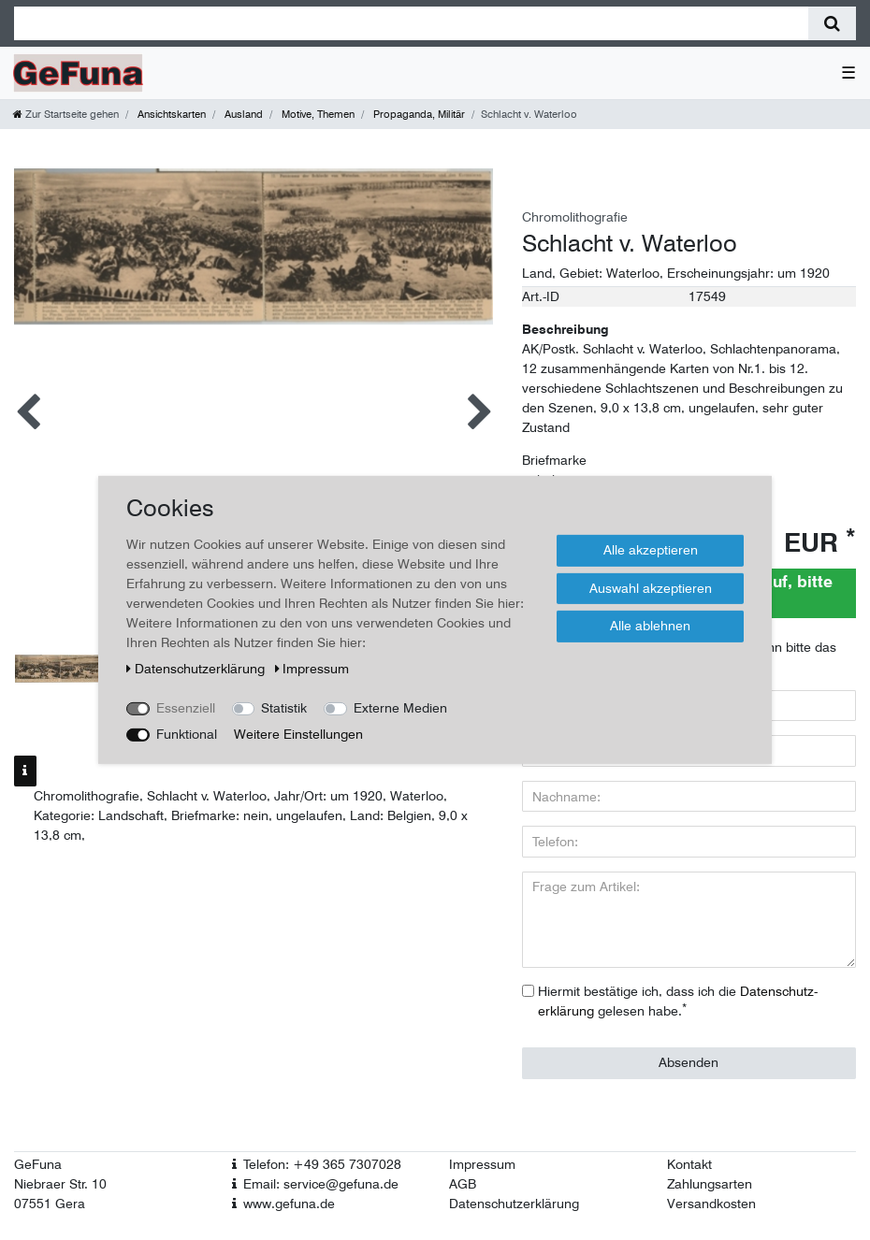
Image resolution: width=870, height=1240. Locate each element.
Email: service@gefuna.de (321, 1183)
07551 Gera (49, 1203)
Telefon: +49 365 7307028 (322, 1164)
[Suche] (832, 23)
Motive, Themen (317, 114)
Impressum (482, 1164)
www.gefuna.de (289, 1203)
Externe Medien (400, 707)
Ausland (242, 114)
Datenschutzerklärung (514, 1203)
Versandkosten (711, 1203)
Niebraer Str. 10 (60, 1183)
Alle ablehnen (650, 625)
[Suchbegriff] (411, 23)
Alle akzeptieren (650, 549)
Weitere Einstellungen (298, 734)
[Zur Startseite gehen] (66, 114)
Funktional (186, 734)
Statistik (284, 707)
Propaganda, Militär (417, 114)
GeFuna (38, 1164)
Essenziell (185, 707)
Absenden (688, 1062)
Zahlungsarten (709, 1183)
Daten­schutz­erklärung (197, 668)
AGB (462, 1183)
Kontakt (689, 1164)
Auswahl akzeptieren (650, 587)
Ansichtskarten (170, 114)
